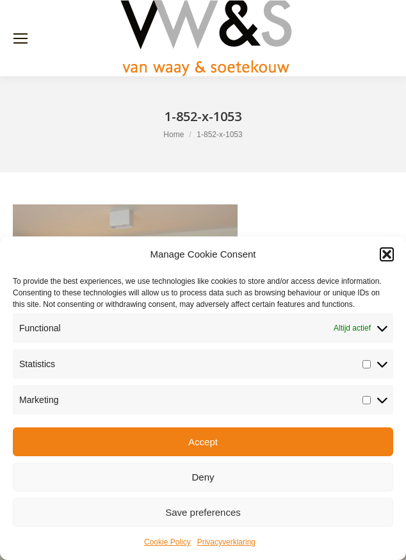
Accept (203, 441)
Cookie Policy (167, 542)
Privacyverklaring (226, 542)
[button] (386, 254)
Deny (202, 477)
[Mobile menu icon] (20, 38)
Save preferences (203, 512)
